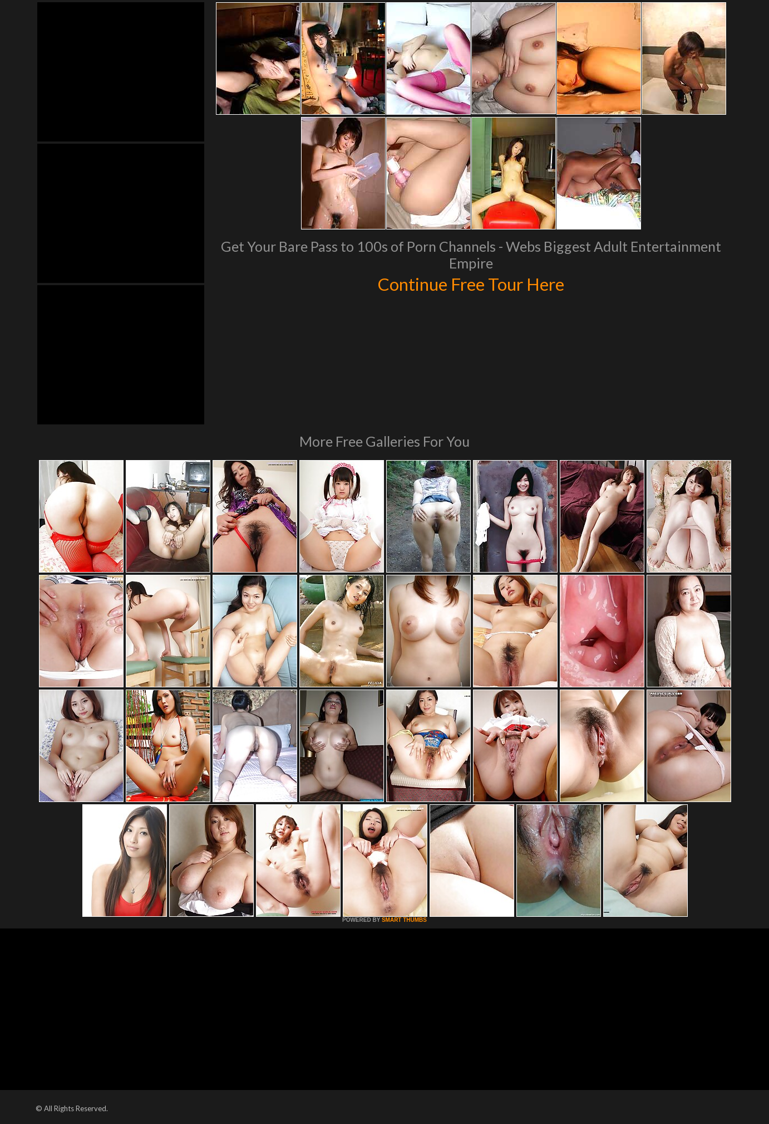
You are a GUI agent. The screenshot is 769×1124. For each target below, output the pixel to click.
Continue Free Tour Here (470, 283)
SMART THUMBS (404, 920)
